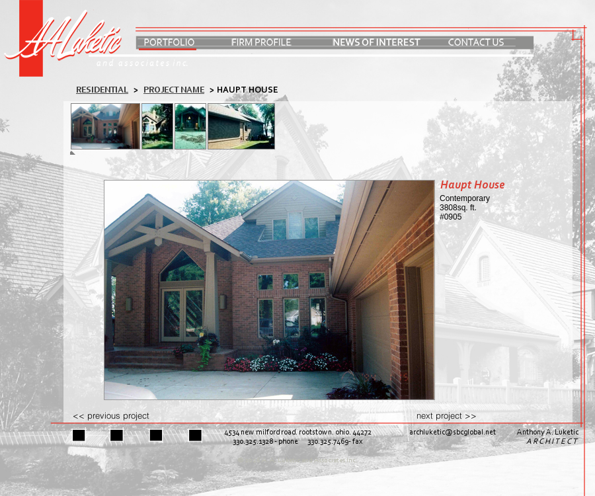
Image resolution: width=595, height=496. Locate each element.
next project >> (446, 415)
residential (102, 90)
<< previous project (111, 415)
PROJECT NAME (173, 90)
